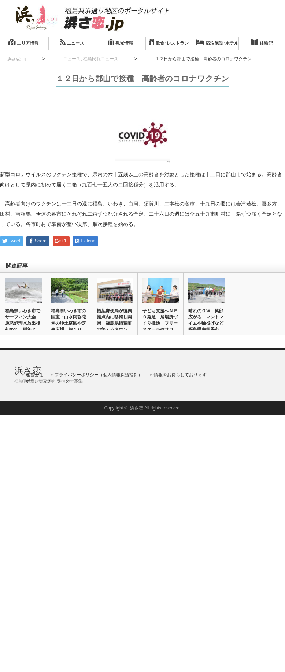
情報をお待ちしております (180, 374)
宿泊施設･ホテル (217, 42)
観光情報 (120, 42)
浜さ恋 (27, 370)
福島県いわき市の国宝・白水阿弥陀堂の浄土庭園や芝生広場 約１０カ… (68, 323)
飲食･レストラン (168, 42)
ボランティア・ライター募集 (54, 381)
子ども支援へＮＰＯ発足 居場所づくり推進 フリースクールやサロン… (160, 323)
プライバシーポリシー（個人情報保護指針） (98, 374)
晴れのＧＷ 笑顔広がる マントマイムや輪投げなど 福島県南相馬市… (206, 320)
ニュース (72, 42)
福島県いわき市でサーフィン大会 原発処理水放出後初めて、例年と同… (22, 323)
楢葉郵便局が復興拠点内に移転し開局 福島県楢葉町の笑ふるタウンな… (114, 323)
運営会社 (34, 374)
